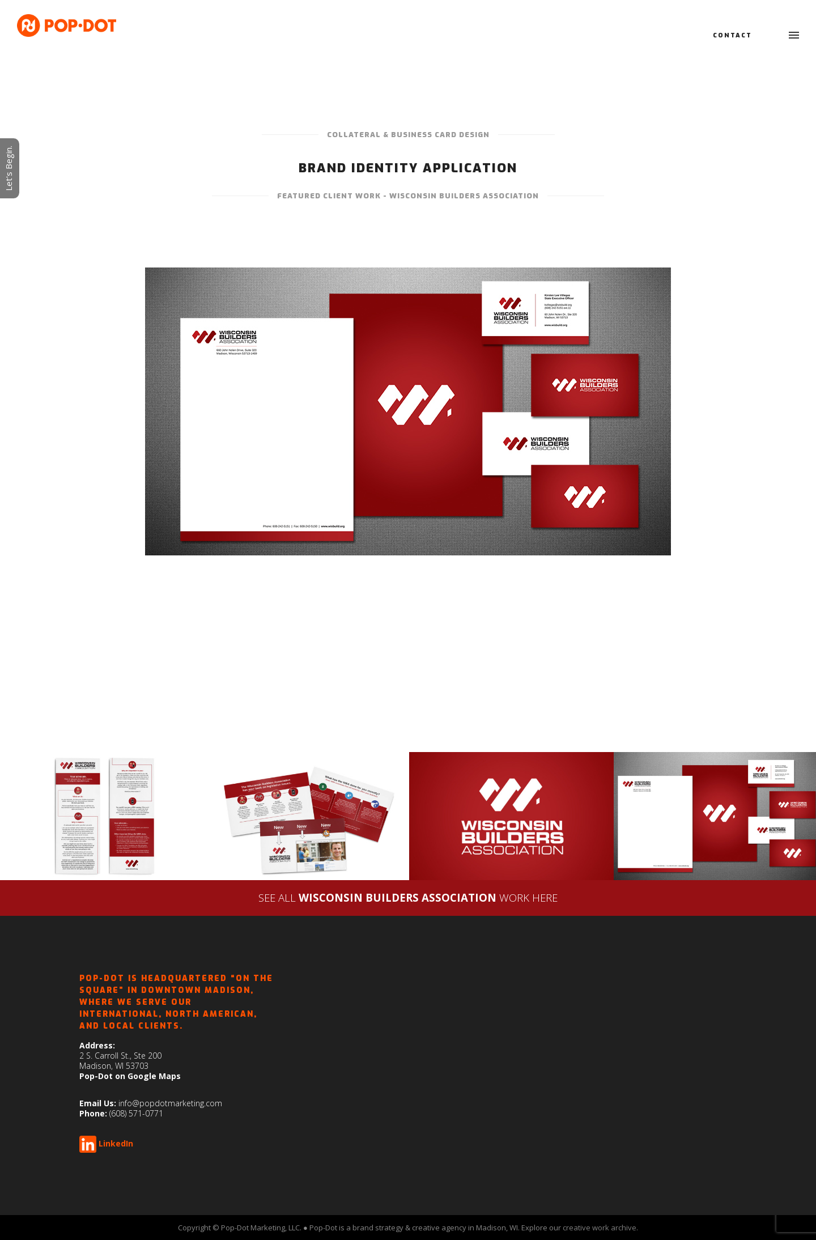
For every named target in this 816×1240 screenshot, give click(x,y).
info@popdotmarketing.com (170, 1103)
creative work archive (599, 1227)
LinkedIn (116, 1143)
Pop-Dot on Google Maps (130, 1076)
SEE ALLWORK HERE (408, 897)
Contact (732, 35)
